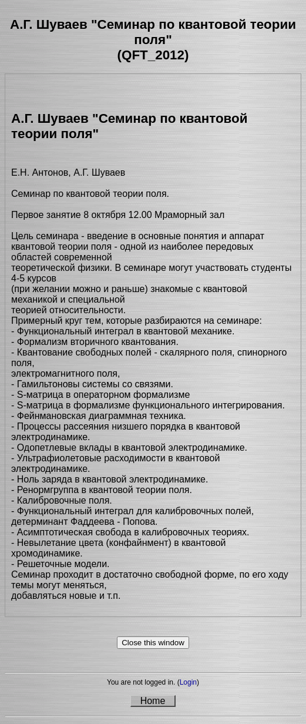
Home (153, 701)
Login (188, 682)
